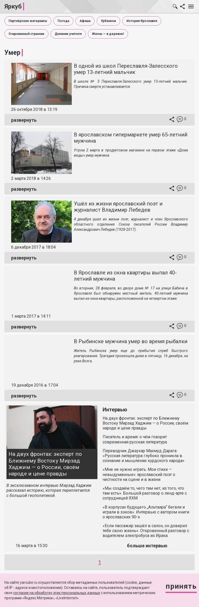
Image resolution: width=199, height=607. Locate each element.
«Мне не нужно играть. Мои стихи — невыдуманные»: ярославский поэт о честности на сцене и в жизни (139, 474)
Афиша (85, 21)
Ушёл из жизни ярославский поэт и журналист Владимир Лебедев (118, 207)
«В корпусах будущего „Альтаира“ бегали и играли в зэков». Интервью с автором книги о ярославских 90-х (146, 512)
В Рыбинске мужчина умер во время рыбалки (130, 341)
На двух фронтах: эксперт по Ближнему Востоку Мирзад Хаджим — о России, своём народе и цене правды (45, 464)
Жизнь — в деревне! (108, 34)
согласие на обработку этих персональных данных (56, 593)
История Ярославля (141, 21)
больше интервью (147, 545)
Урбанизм (108, 21)
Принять (181, 586)
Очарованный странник (26, 34)
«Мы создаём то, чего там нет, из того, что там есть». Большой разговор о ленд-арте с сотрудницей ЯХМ (145, 493)
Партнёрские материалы (28, 21)
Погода (63, 21)
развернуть (24, 120)
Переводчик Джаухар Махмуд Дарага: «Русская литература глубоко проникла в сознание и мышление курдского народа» (143, 455)
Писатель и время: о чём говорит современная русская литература (135, 439)
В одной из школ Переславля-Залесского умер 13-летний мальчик (126, 69)
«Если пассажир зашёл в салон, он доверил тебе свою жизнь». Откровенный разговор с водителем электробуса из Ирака (146, 530)
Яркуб (13, 6)
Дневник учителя (68, 34)
